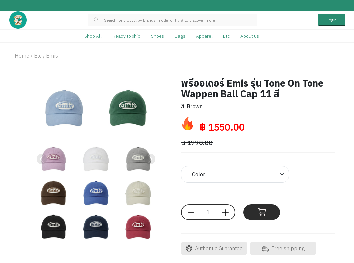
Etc (226, 36)
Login (332, 19)
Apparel (204, 36)
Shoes (157, 36)
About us (249, 36)
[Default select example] (235, 174)
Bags (180, 36)
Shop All (93, 36)
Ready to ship (126, 36)
